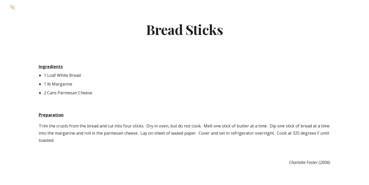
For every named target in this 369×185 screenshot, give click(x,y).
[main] (184, 29)
